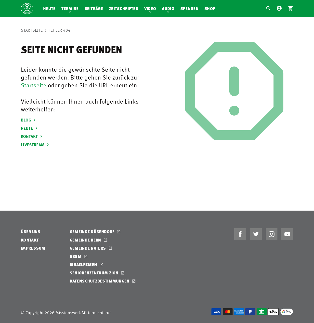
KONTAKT (32, 136)
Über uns (30, 232)
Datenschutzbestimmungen (100, 281)
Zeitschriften (123, 8)
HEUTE (30, 128)
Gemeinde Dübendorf (93, 232)
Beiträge (94, 8)
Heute (49, 8)
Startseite (32, 30)
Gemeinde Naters (88, 248)
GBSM (76, 256)
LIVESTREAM (35, 145)
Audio (168, 8)
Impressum (33, 248)
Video (150, 8)
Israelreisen (84, 264)
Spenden (189, 8)
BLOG (29, 120)
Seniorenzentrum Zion (94, 273)
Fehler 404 (59, 30)
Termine (69, 8)
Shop (209, 8)
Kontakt (30, 240)
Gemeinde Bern (86, 240)
